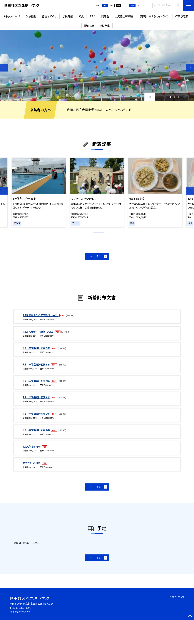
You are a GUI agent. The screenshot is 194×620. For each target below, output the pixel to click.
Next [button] (190, 67)
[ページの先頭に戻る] (190, 616)
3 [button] (178, 97)
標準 (132, 5)
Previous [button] (4, 67)
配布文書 (89, 25)
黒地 (118, 5)
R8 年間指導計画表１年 (36, 430)
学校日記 (67, 16)
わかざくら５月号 (32, 463)
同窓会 (105, 16)
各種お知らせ (49, 16)
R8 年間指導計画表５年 (36, 364)
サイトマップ (178, 597)
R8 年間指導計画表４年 (36, 381)
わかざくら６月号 (32, 446)
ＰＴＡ (92, 16)
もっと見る (95, 256)
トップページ (13, 16)
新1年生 (105, 25)
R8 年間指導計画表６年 (36, 348)
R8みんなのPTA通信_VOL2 (38, 331)
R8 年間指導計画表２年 (36, 413)
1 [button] (170, 97)
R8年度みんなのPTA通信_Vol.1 (41, 315)
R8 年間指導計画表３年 (36, 397)
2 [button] (174, 97)
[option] (97, 65)
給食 (81, 16)
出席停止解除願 (124, 16)
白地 (111, 5)
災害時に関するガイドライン (154, 16)
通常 (105, 5)
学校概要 (31, 16)
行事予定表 (181, 16)
